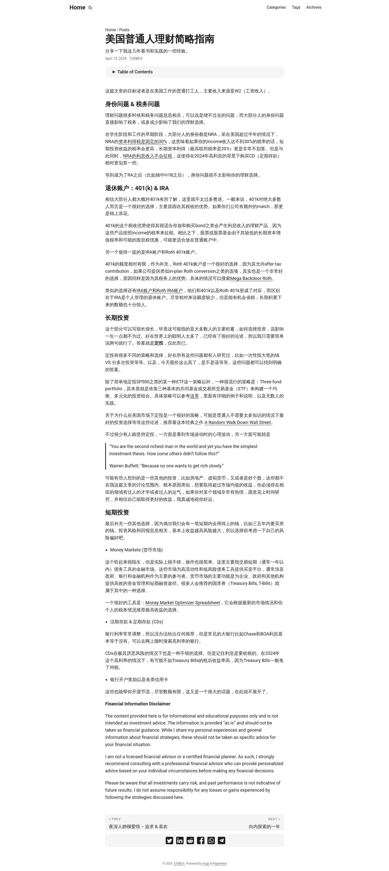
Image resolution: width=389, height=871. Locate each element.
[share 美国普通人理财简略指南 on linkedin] (180, 841)
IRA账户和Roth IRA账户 (159, 290)
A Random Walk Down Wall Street (237, 422)
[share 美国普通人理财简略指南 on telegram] (221, 841)
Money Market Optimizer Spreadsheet (182, 602)
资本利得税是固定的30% (143, 141)
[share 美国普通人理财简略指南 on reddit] (190, 841)
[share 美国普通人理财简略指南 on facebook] (200, 841)
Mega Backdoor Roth (251, 278)
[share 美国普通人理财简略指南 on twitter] (169, 841)
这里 (194, 395)
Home (77, 7)
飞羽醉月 (179, 863)
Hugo (205, 863)
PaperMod (220, 863)
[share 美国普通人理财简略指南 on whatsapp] (211, 841)
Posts (124, 30)
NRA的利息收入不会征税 (147, 155)
